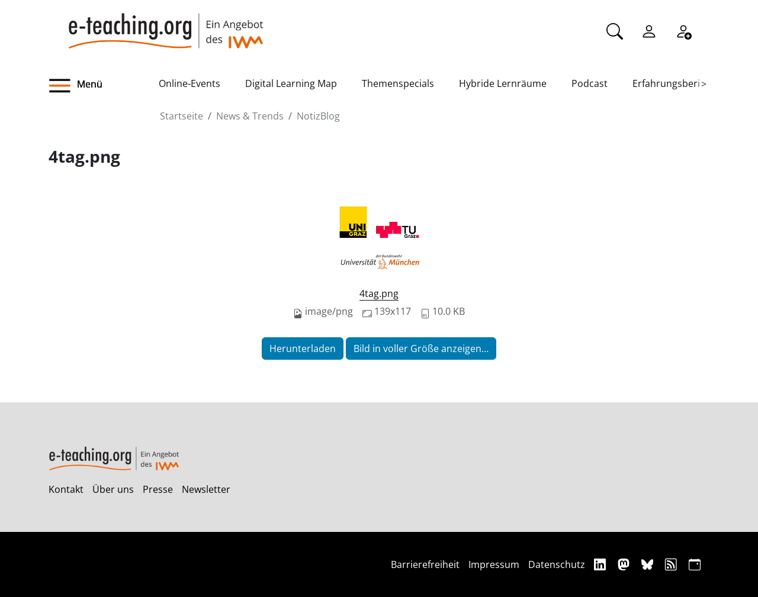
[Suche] (614, 30)
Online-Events (189, 83)
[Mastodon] (625, 564)
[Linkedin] (601, 564)
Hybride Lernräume (503, 83)
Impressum (493, 564)
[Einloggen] (649, 30)
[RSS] (672, 564)
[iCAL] (695, 564)
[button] (104, 86)
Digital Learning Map (291, 83)
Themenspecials (398, 83)
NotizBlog (318, 115)
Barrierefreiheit (425, 564)
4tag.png (379, 293)
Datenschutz (556, 564)
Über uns (113, 489)
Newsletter (206, 489)
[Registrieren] (683, 30)
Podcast (589, 83)
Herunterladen (302, 348)
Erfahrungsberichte (676, 83)
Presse (158, 489)
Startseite (181, 115)
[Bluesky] (648, 564)
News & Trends (250, 115)
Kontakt (66, 489)
